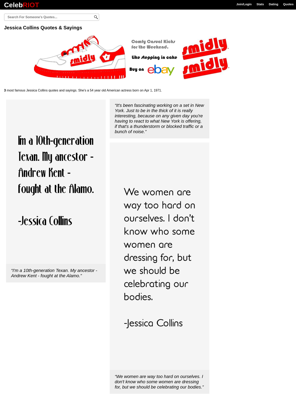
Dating (273, 4)
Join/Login (244, 4)
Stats (260, 4)
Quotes (288, 4)
